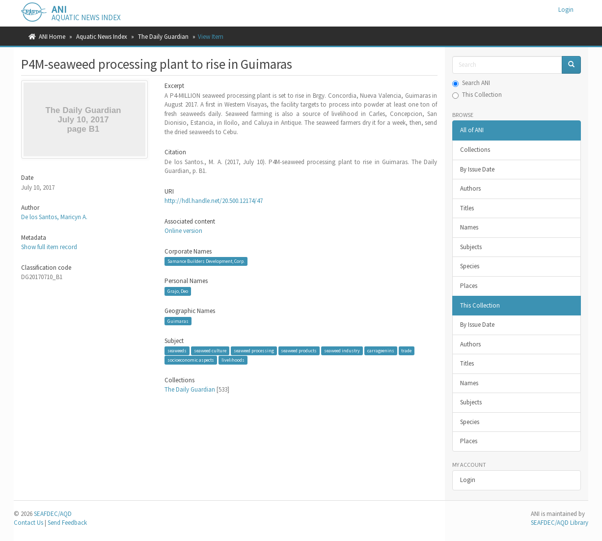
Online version (183, 231)
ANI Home (52, 36)
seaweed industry (342, 350)
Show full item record (49, 247)
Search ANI (471, 83)
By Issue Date (477, 169)
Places (468, 286)
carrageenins (380, 350)
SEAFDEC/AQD (53, 514)
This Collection (477, 94)
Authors (470, 188)
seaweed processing (254, 350)
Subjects (471, 247)
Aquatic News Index (101, 36)
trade (406, 350)
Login (467, 480)
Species (469, 266)
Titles (467, 208)
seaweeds (177, 350)
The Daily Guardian (163, 36)
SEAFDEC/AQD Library (559, 522)
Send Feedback (67, 522)
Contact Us (28, 522)
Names (469, 227)
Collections (475, 149)
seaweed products (299, 350)
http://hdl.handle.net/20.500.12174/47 (213, 201)
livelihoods (233, 360)
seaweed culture (210, 350)
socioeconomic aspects (190, 360)
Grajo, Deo (177, 291)
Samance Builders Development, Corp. (206, 261)
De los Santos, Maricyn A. (54, 217)
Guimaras (178, 321)
